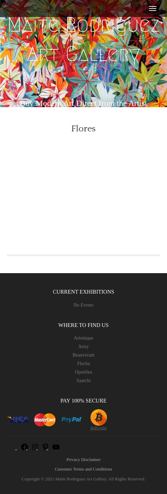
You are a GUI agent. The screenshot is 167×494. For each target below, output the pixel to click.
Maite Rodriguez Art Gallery (83, 39)
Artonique (83, 338)
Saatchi (83, 380)
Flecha (83, 363)
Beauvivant (84, 355)
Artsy (83, 346)
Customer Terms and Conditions (83, 469)
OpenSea (83, 372)
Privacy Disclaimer (84, 459)
